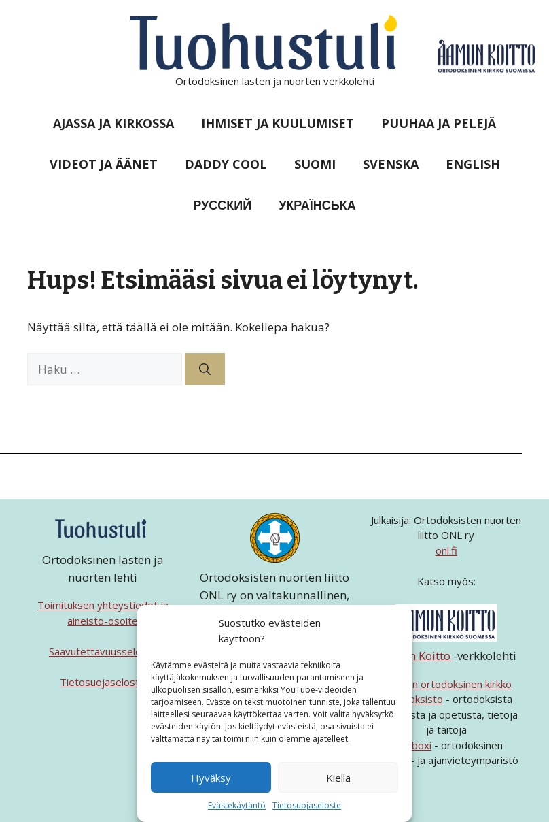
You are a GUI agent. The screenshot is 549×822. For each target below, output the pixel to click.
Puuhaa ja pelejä (438, 123)
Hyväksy (211, 778)
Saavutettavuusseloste (103, 651)
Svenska (391, 164)
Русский (222, 205)
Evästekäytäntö (237, 805)
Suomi (315, 164)
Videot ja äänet (104, 164)
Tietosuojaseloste (306, 805)
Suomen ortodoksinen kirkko (446, 684)
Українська (317, 205)
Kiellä (338, 778)
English (473, 164)
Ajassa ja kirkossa (113, 123)
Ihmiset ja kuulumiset (277, 123)
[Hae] (205, 369)
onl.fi (446, 550)
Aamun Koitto (414, 655)
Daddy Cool (226, 164)
